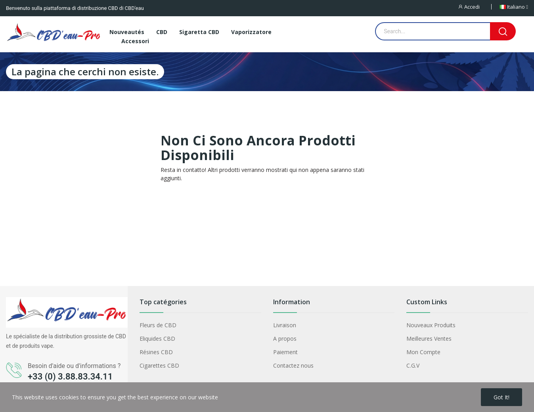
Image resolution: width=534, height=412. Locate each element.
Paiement (285, 352)
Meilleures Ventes (429, 338)
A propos (285, 338)
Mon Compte (423, 352)
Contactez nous (293, 365)
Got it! (501, 397)
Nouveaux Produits (431, 325)
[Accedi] (474, 7)
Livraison (284, 325)
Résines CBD (156, 352)
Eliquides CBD (157, 338)
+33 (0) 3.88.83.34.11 (70, 376)
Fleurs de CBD (158, 325)
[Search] (503, 31)
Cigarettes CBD (159, 365)
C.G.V (412, 365)
